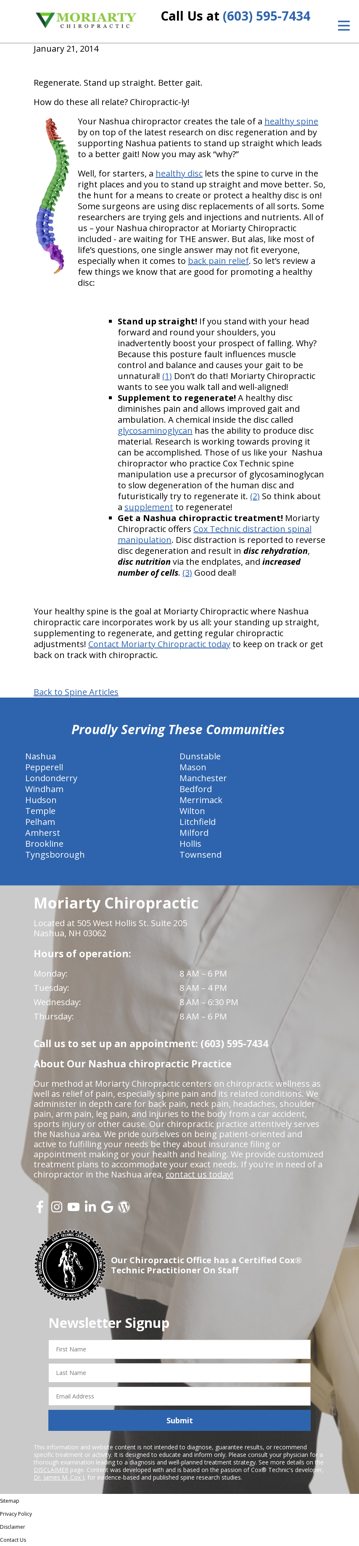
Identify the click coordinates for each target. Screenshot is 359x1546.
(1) (167, 376)
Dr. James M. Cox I (59, 1477)
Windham (44, 789)
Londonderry (51, 778)
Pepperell (44, 767)
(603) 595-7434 (266, 15)
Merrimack (201, 800)
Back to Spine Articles (76, 692)
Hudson (41, 800)
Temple (40, 810)
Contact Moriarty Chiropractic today (159, 644)
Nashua (40, 756)
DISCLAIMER (51, 1470)
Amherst (42, 832)
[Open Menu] (344, 25)
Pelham (40, 821)
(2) (255, 496)
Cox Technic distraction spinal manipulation (214, 534)
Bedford (196, 789)
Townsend (201, 854)
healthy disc (179, 173)
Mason (193, 767)
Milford (194, 832)
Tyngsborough (55, 854)
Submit (179, 1420)
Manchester (203, 778)
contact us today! (199, 1174)
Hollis (190, 843)
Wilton (192, 810)
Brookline (44, 843)
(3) (187, 572)
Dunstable (200, 756)
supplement (148, 507)
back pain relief (218, 260)
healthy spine (291, 121)
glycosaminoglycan (155, 430)
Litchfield (198, 821)
